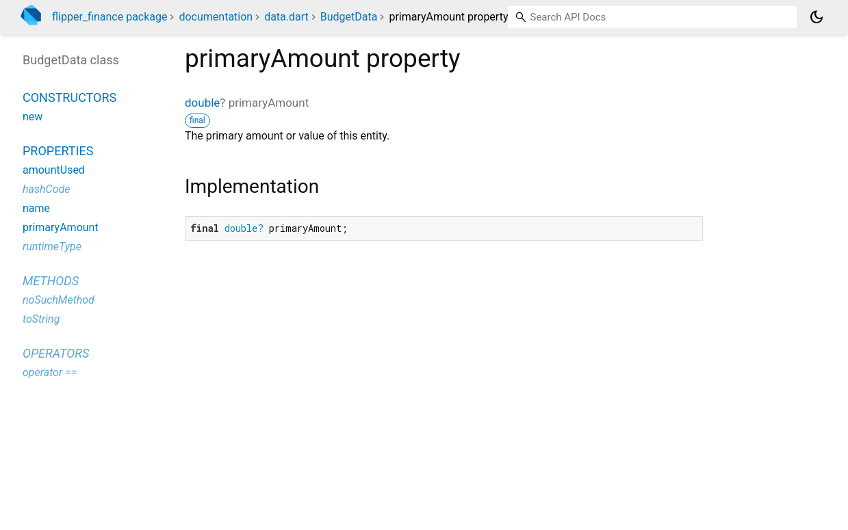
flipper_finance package (109, 16)
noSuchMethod (58, 299)
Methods (51, 281)
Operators (56, 353)
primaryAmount (61, 227)
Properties (58, 151)
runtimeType (52, 246)
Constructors (69, 97)
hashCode (46, 189)
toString (41, 319)
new (32, 116)
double (202, 102)
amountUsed (54, 169)
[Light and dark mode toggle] (816, 17)
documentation (216, 16)
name (36, 208)
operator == (50, 372)
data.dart (286, 16)
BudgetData (349, 16)
